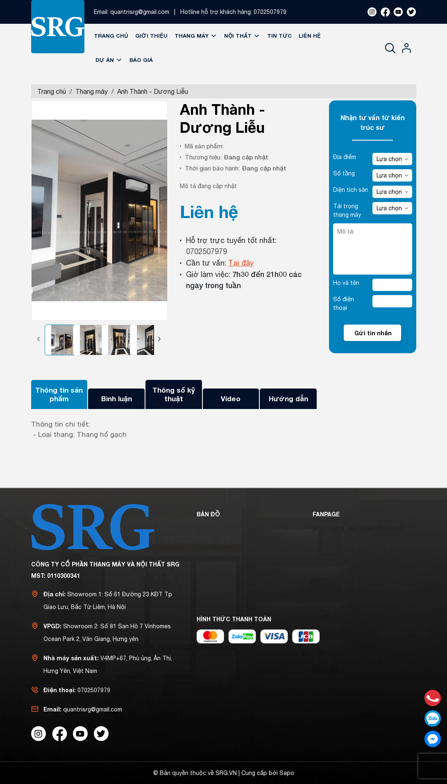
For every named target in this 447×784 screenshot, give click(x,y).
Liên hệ (310, 35)
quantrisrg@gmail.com (139, 12)
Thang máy (196, 35)
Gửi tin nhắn (373, 333)
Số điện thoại (343, 303)
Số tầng (344, 173)
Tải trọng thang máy (347, 210)
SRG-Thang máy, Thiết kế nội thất (358, 528)
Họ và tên (346, 283)
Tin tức (279, 35)
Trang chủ (111, 35)
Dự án (109, 60)
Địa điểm (344, 157)
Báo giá (141, 60)
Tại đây (241, 263)
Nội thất (242, 35)
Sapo (286, 773)
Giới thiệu (151, 35)
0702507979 (270, 12)
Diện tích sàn (350, 189)
